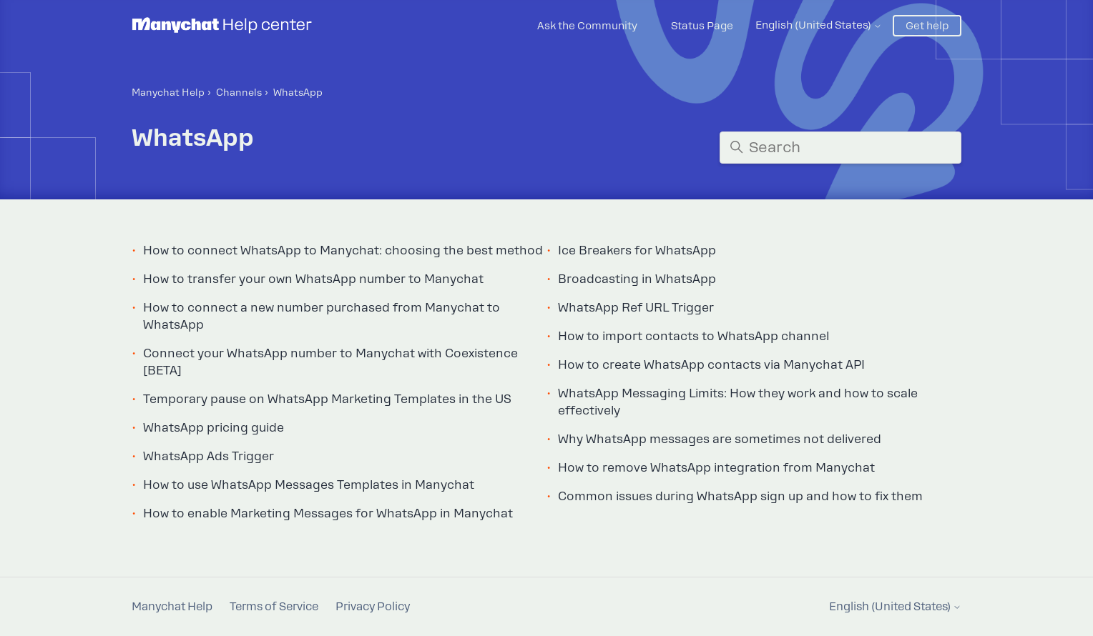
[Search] (840, 147)
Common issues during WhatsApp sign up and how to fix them (740, 496)
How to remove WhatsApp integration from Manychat (716, 467)
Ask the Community (587, 25)
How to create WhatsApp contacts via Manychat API (711, 365)
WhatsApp (298, 92)
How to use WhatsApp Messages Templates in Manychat (308, 485)
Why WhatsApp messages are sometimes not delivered (719, 439)
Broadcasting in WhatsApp (637, 279)
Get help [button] (927, 25)
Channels (239, 92)
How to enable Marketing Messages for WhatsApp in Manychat (328, 513)
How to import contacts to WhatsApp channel (693, 336)
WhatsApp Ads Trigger (208, 456)
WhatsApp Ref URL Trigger (636, 307)
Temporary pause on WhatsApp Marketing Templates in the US (327, 399)
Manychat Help (168, 92)
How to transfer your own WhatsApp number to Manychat (313, 279)
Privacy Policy (372, 606)
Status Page (702, 25)
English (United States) (818, 25)
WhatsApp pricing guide (213, 427)
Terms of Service (274, 606)
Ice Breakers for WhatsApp (637, 250)
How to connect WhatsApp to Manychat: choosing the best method (343, 250)
